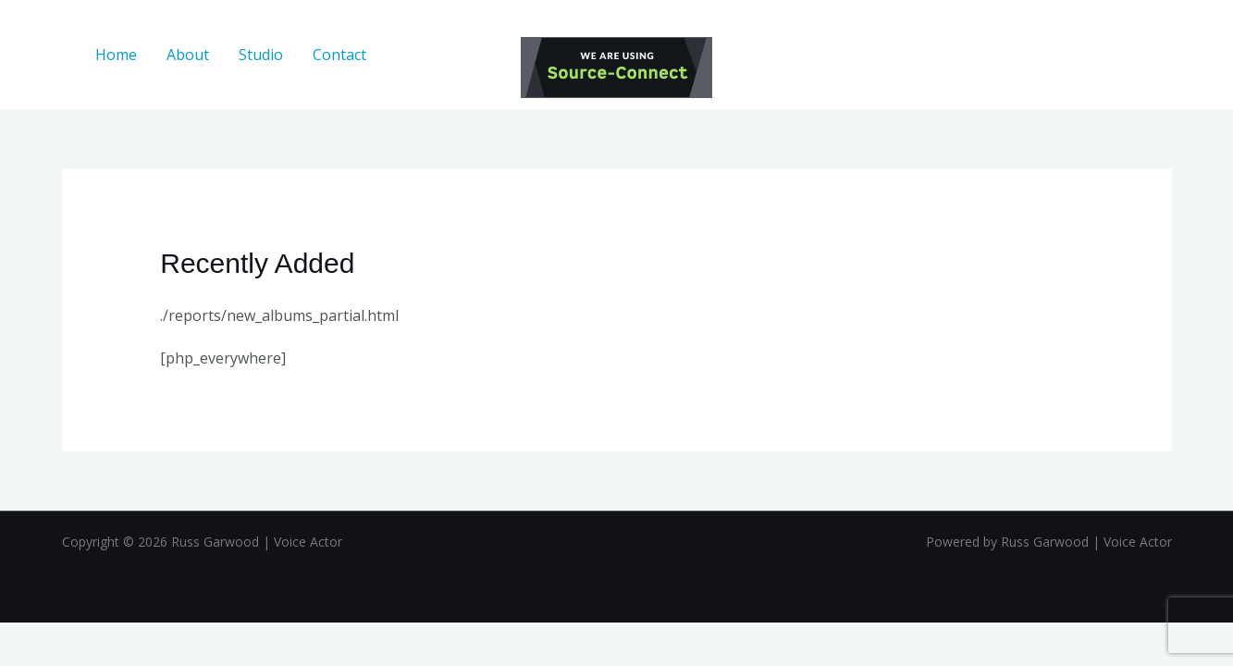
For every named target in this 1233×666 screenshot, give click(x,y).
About (187, 54)
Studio (261, 54)
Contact (339, 54)
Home (116, 54)
